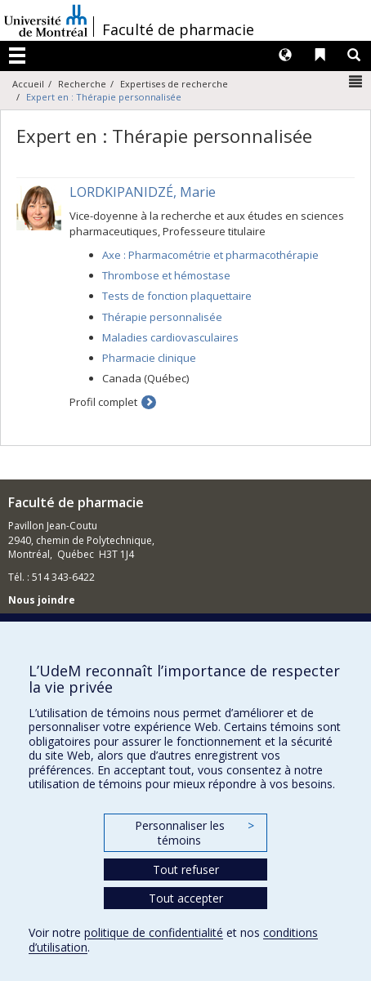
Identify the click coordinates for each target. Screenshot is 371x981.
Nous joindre (41, 600)
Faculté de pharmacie (178, 29)
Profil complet (103, 402)
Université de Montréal (45, 20)
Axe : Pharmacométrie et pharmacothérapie (210, 254)
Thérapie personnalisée (162, 317)
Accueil (28, 84)
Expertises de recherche (174, 84)
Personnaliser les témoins (194, 833)
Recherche (82, 84)
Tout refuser (186, 869)
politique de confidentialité (153, 932)
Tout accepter (186, 898)
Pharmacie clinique (149, 357)
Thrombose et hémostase (166, 275)
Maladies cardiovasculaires (170, 337)
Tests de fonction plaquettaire (177, 295)
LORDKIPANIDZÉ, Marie (142, 192)
